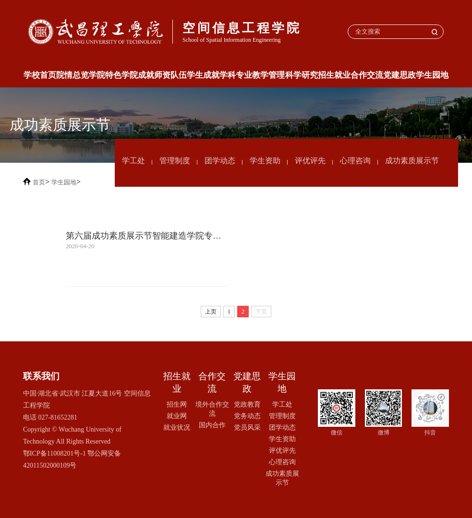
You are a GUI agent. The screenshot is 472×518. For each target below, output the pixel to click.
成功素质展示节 (412, 161)
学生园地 (432, 75)
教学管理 (268, 75)
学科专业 (235, 75)
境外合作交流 (212, 408)
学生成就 (203, 75)
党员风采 (247, 427)
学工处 (133, 161)
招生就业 (334, 75)
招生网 (177, 404)
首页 (39, 182)
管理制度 (174, 161)
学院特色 (105, 75)
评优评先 (310, 161)
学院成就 (137, 75)
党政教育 (247, 404)
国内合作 (212, 425)
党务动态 (247, 416)
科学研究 (301, 75)
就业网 (177, 416)
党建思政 (399, 75)
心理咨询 (355, 161)
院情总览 (72, 75)
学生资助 (265, 161)
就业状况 (176, 427)
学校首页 (40, 75)
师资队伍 (170, 75)
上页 (211, 311)
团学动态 (220, 161)
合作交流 (367, 75)
